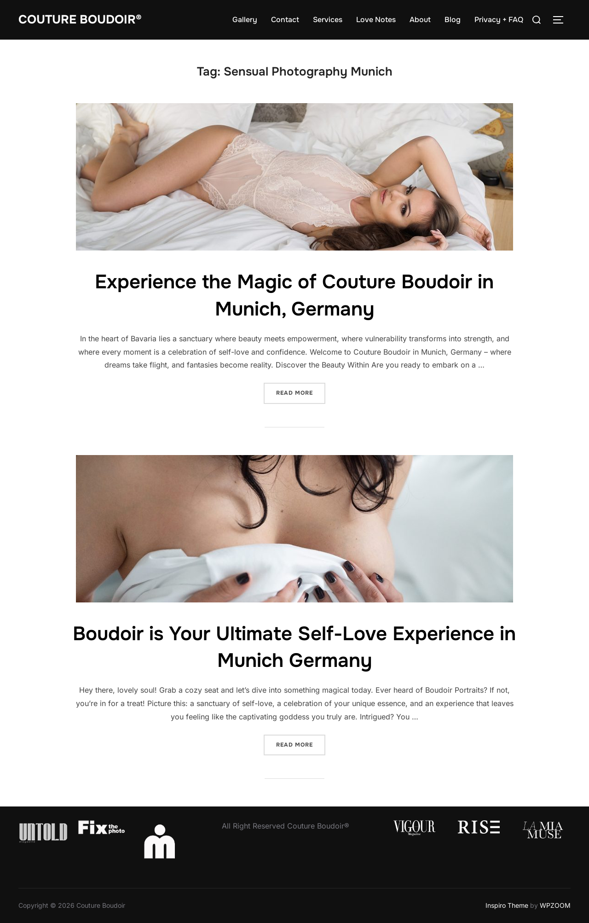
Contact (285, 19)
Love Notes (376, 19)
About (420, 19)
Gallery (244, 19)
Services (327, 19)
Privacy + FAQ (498, 19)
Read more (300, 392)
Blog (453, 19)
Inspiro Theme (506, 905)
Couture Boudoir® (80, 19)
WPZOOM (555, 905)
